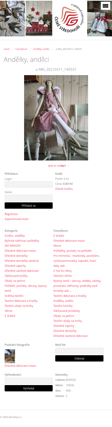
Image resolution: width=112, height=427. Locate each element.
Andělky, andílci (41, 49)
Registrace (11, 214)
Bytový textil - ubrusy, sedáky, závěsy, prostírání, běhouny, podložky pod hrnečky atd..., (77, 286)
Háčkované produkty (66, 311)
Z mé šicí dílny (62, 270)
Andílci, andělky (15, 235)
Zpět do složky (56, 165)
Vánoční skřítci (62, 275)
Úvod (6, 49)
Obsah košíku (64, 188)
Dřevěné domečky (16, 255)
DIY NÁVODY (13, 245)
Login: (8, 178)
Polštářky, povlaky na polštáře (72, 250)
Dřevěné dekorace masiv (20, 250)
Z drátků (10, 316)
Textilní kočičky (63, 306)
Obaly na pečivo (15, 281)
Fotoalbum (21, 49)
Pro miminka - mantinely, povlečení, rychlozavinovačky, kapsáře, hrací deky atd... (76, 260)
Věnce (8, 311)
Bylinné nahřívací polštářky (22, 240)
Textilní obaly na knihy (19, 306)
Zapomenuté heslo (17, 219)
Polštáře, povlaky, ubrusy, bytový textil (26, 288)
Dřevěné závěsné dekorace (22, 270)
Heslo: (9, 192)
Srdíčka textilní (14, 296)
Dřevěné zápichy (15, 265)
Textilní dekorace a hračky (21, 301)
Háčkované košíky (16, 275)
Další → (65, 165)
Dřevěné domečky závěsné (22, 260)
